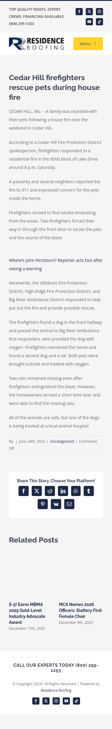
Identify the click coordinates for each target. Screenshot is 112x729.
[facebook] (79, 11)
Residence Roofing (56, 690)
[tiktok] (99, 21)
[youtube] (89, 21)
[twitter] (89, 11)
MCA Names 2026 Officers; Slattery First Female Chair (80, 610)
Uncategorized (62, 441)
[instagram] (99, 11)
